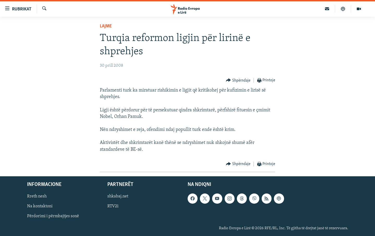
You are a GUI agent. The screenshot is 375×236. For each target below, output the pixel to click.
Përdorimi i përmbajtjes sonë (53, 216)
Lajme (106, 26)
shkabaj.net (117, 196)
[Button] (238, 80)
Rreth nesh (37, 196)
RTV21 (113, 206)
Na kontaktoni (40, 206)
